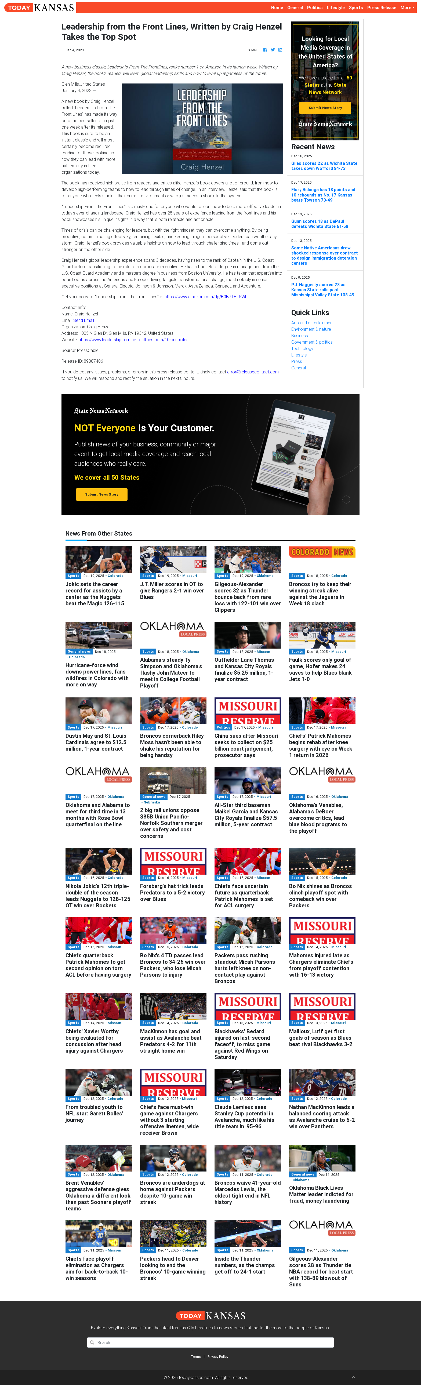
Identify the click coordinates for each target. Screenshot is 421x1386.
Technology (302, 348)
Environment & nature (311, 329)
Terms (196, 1356)
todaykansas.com (196, 1377)
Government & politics (312, 342)
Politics (315, 7)
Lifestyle (336, 7)
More (406, 7)
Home (278, 7)
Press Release (381, 7)
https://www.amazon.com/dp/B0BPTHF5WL (206, 296)
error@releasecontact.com (253, 371)
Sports (356, 7)
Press (296, 361)
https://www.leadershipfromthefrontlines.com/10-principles (133, 339)
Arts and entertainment (312, 322)
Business (299, 335)
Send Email (83, 320)
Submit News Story (325, 108)
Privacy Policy (218, 1356)
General (295, 7)
